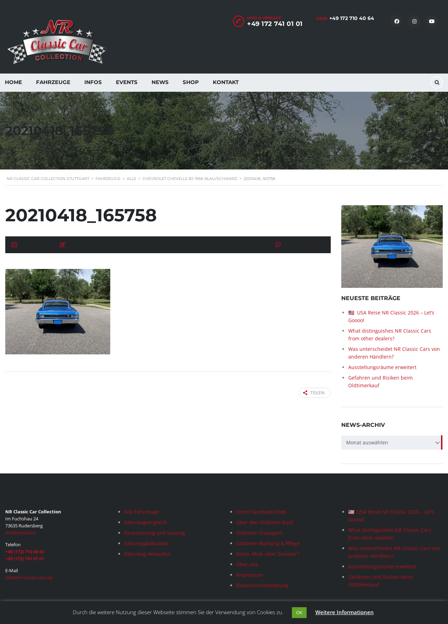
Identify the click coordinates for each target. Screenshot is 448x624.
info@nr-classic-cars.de (28, 577)
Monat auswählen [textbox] (367, 442)
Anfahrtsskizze (20, 532)
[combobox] (392, 443)
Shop (191, 82)
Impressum (249, 574)
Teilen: (314, 393)
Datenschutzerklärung (262, 585)
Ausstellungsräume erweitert (382, 367)
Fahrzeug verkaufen (147, 553)
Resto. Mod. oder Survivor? (267, 553)
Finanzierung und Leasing (154, 532)
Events (127, 82)
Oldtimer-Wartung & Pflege (268, 543)
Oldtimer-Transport (259, 532)
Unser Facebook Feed (261, 511)
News (160, 82)
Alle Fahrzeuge (141, 511)
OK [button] (299, 612)
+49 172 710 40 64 (351, 18)
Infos (93, 82)
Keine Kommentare (303, 245)
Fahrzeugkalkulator (146, 543)
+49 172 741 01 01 (275, 24)
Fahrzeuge (53, 82)
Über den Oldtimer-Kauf (264, 522)
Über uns (247, 564)
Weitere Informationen (344, 612)
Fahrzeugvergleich (145, 522)
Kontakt (226, 82)
